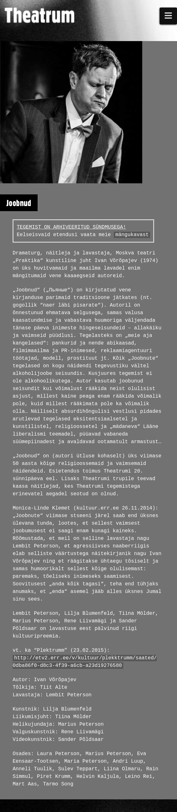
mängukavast (132, 235)
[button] (168, 16)
